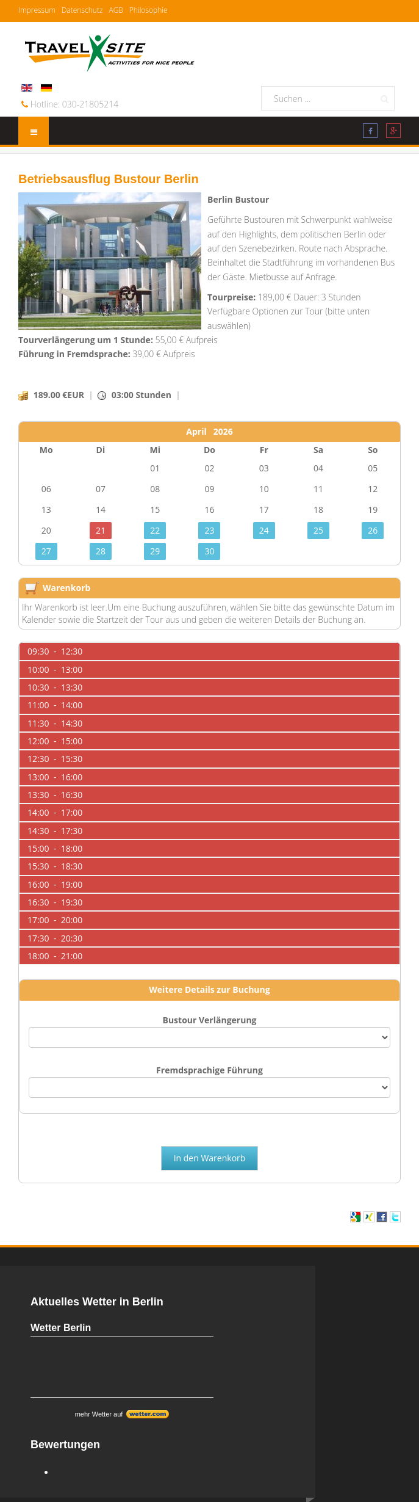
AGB (116, 10)
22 (155, 530)
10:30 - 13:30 (54, 687)
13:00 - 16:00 (54, 777)
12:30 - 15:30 (54, 758)
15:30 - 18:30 (54, 866)
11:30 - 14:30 (54, 723)
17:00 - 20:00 (54, 920)
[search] (328, 98)
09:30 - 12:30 (54, 651)
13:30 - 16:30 (54, 794)
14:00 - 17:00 (54, 812)
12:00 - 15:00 (54, 741)
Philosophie (148, 10)
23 (209, 530)
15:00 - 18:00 (54, 848)
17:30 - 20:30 (54, 938)
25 (318, 530)
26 (373, 530)
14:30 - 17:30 (54, 830)
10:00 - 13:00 (54, 669)
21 (101, 530)
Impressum (37, 10)
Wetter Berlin (60, 1327)
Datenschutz (82, 10)
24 (264, 530)
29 (155, 551)
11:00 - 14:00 (54, 705)
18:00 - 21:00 (54, 956)
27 (46, 551)
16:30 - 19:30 (54, 902)
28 (101, 551)
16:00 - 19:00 (54, 884)
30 (209, 551)
